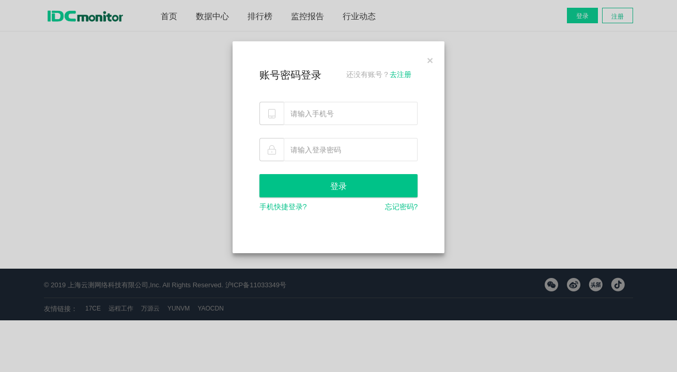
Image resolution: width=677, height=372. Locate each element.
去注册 (400, 74)
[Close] (430, 60)
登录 (338, 186)
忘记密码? (401, 207)
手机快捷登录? (283, 207)
